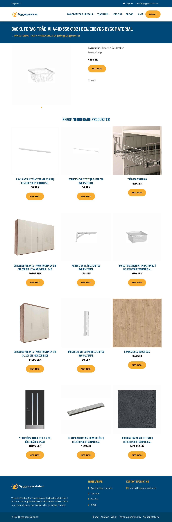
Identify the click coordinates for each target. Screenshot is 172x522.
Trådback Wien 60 (137, 179)
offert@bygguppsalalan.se (147, 3)
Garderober (118, 47)
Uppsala (129, 3)
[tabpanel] (41, 75)
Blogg (129, 14)
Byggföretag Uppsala (80, 14)
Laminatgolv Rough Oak (137, 351)
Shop (140, 14)
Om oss (117, 14)
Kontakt (105, 516)
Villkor (114, 516)
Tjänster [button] (102, 14)
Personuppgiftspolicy (130, 516)
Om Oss (94, 499)
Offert (153, 14)
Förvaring (106, 47)
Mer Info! (97, 68)
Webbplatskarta (151, 516)
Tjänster (94, 493)
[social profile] (21, 3)
